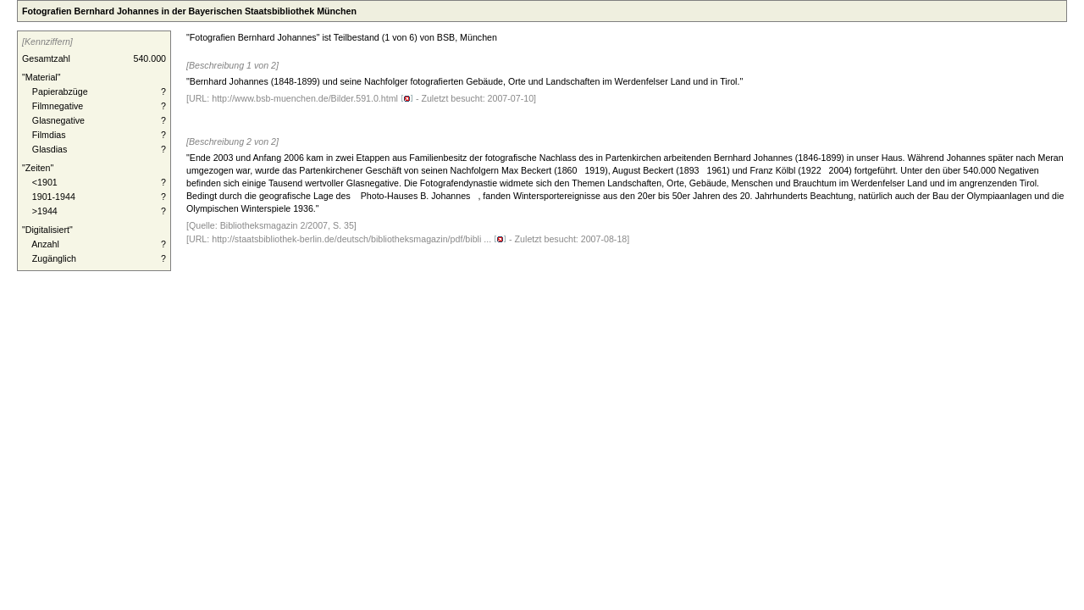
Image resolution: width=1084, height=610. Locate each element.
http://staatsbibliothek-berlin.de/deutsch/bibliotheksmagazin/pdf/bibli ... (359, 239)
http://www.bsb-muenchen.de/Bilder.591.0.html (312, 98)
